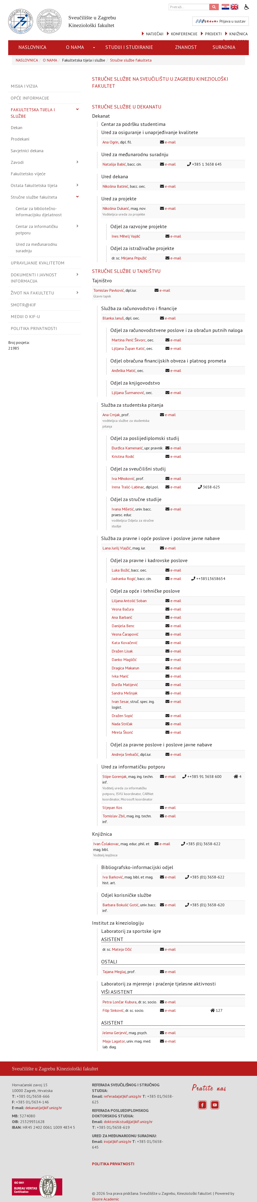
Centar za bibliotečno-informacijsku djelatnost (39, 212)
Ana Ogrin (110, 142)
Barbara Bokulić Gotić (120, 904)
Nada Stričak (122, 723)
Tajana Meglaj (114, 971)
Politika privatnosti (34, 328)
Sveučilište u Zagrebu (33, 1068)
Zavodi (17, 162)
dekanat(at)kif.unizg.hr (43, 1107)
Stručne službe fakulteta (131, 60)
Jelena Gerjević (114, 1032)
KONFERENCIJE (184, 33)
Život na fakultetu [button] (32, 293)
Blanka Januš (113, 318)
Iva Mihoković (123, 478)
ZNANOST (186, 47)
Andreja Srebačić (125, 754)
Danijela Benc (123, 625)
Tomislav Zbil (113, 815)
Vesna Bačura (123, 609)
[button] (94, 47)
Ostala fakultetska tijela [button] (34, 185)
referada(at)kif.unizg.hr (122, 1096)
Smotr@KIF (23, 305)
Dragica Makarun (125, 667)
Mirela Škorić (122, 732)
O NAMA (75, 47)
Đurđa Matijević (125, 684)
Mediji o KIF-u (25, 316)
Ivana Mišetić (123, 509)
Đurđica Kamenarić (127, 447)
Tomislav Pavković (108, 290)
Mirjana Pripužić (134, 257)
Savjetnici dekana (27, 150)
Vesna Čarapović (125, 634)
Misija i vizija (24, 86)
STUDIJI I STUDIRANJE (129, 47)
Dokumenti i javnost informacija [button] (34, 278)
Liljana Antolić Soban (129, 600)
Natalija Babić (114, 164)
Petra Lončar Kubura (119, 1001)
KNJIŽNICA (238, 33)
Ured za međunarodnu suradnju (36, 247)
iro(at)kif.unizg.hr (117, 1141)
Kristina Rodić (123, 456)
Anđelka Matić (123, 370)
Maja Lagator (113, 1041)
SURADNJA (224, 47)
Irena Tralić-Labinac (128, 486)
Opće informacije (30, 98)
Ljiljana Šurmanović (128, 392)
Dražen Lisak (122, 651)
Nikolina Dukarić (115, 208)
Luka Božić (120, 570)
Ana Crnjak (111, 414)
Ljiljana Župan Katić (128, 348)
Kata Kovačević (124, 642)
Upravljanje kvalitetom (37, 263)
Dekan (16, 127)
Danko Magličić (124, 659)
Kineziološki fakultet (77, 1068)
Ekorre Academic (105, 1199)
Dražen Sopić (122, 715)
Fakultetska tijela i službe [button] (33, 113)
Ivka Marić (120, 676)
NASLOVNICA (32, 47)
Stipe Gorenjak (114, 776)
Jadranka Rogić (124, 578)
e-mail (170, 142)
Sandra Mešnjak (124, 693)
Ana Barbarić (122, 617)
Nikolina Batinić (115, 186)
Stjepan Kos (112, 807)
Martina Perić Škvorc (129, 339)
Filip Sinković (113, 1010)
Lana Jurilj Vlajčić (116, 548)
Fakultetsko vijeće (28, 174)
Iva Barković (112, 876)
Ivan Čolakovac (106, 843)
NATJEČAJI (154, 33)
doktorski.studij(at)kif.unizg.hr (128, 1121)
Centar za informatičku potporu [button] (37, 229)
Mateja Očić (122, 949)
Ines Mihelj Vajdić (126, 236)
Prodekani (20, 139)
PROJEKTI (213, 33)
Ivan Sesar (120, 701)
